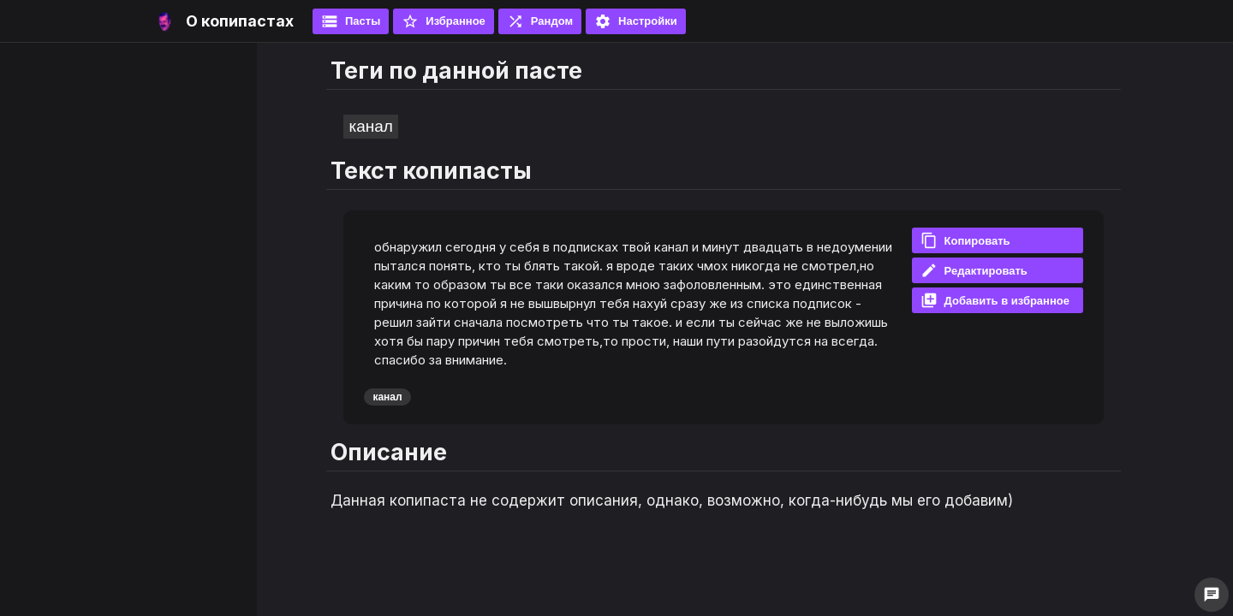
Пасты (350, 21)
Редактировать (974, 270)
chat (1211, 594)
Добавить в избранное (994, 300)
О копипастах (240, 21)
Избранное (443, 21)
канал (370, 126)
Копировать (965, 240)
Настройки (635, 21)
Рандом (540, 21)
